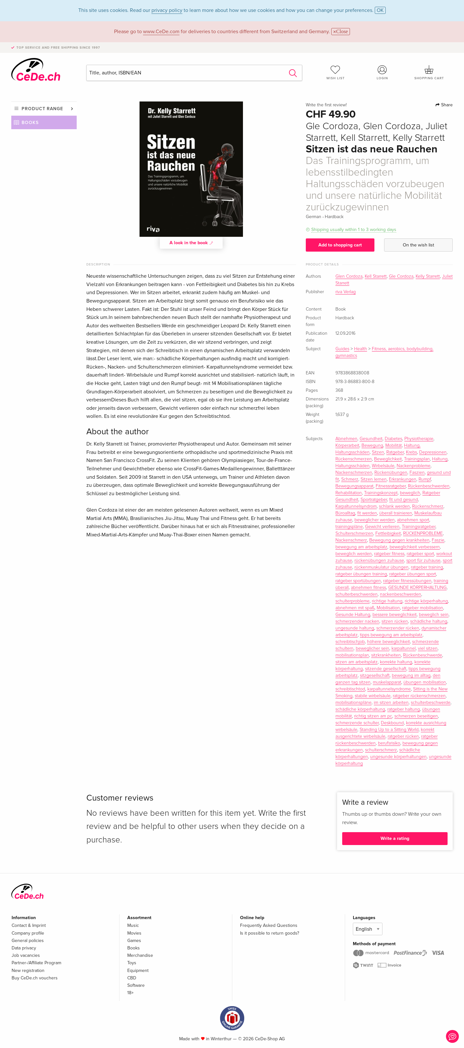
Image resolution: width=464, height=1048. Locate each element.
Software (136, 985)
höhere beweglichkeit (388, 641)
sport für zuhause (423, 560)
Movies (134, 933)
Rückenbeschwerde (422, 655)
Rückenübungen (390, 472)
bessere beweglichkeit (394, 614)
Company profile (28, 933)
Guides (342, 349)
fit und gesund (403, 499)
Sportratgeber (374, 499)
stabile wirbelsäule (373, 696)
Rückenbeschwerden (429, 486)
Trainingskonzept (381, 493)
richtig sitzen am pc (373, 716)
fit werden (367, 513)
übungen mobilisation (424, 682)
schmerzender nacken (357, 621)
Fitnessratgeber (391, 486)
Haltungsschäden (352, 466)
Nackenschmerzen (353, 472)
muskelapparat (387, 682)
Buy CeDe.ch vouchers (35, 978)
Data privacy (24, 948)
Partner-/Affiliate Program (36, 963)
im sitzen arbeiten (391, 702)
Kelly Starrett (428, 276)
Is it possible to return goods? (269, 933)
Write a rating (395, 838)
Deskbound (392, 723)
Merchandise (140, 955)
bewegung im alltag (411, 675)
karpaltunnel (404, 648)
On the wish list (418, 245)
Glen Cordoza (348, 276)
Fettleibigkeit (388, 533)
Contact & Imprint (29, 925)
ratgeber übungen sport (412, 574)
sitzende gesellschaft (385, 669)
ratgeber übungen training (361, 574)
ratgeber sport (420, 554)
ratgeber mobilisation (422, 608)
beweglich (410, 493)
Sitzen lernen (374, 479)
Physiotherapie (418, 439)
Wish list (335, 72)
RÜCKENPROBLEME (423, 533)
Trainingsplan (417, 459)
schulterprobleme (352, 601)
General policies (28, 940)
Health (360, 349)
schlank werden (394, 506)
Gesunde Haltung (352, 614)
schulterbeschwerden (356, 594)
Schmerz (349, 479)
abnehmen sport (413, 520)
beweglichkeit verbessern (415, 547)
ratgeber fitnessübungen (407, 581)
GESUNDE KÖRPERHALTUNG (417, 587)
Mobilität (393, 445)
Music (133, 925)
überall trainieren (395, 513)
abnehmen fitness (368, 587)
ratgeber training (427, 567)
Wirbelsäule (383, 466)
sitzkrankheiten (386, 655)
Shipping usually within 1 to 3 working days (353, 229)
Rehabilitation (348, 493)
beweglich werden (353, 554)
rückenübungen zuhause (379, 560)
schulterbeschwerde (430, 702)
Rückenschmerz (427, 506)
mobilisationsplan (352, 655)
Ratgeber (395, 452)
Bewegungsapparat (354, 486)
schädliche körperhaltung (360, 709)
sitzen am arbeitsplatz (356, 662)
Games (134, 940)
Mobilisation (388, 608)
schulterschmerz (381, 750)
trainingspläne (349, 526)
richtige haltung (387, 601)
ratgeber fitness (389, 554)
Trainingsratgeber (418, 526)
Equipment (138, 970)
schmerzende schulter (357, 723)
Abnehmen (346, 439)
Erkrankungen (402, 479)
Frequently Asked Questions (268, 925)
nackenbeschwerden (400, 594)
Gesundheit (371, 439)
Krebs (411, 452)
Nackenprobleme (413, 466)
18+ (130, 992)
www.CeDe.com (161, 31)
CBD (131, 978)
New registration (28, 970)
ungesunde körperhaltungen (398, 757)
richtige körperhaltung (426, 601)
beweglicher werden (374, 520)
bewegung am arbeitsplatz (361, 547)
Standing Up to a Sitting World (389, 729)
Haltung (440, 459)
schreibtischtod (350, 689)
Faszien (417, 472)
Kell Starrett (376, 276)
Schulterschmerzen (354, 533)
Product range (42, 108)
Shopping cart (429, 72)
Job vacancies (26, 955)
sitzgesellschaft (375, 675)
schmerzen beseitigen (416, 716)
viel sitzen (428, 648)
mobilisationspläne (353, 702)
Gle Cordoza (401, 276)
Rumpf (425, 479)
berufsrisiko (389, 743)
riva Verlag (345, 292)
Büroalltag (345, 513)
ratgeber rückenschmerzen (419, 696)
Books (30, 122)
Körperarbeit (347, 445)
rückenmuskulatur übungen (381, 567)
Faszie (438, 540)
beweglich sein (434, 614)
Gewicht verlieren (382, 526)
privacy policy (166, 10)
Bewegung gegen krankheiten (399, 540)
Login (382, 72)
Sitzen (378, 452)
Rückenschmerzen (353, 459)
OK (380, 10)
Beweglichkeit (388, 459)
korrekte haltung (396, 662)
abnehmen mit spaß (354, 608)
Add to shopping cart (340, 245)
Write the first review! (326, 105)
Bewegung (372, 445)
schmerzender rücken (397, 628)
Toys (131, 963)
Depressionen (433, 452)
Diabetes (393, 439)
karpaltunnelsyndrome (389, 689)
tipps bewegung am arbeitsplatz (391, 635)
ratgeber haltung (403, 709)
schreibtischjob (350, 641)
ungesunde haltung (354, 628)
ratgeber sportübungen (358, 581)
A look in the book (191, 242)
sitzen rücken (395, 621)
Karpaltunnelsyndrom (356, 506)
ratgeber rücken (403, 736)
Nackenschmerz (351, 540)
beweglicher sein (372, 648)
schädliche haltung (428, 621)
